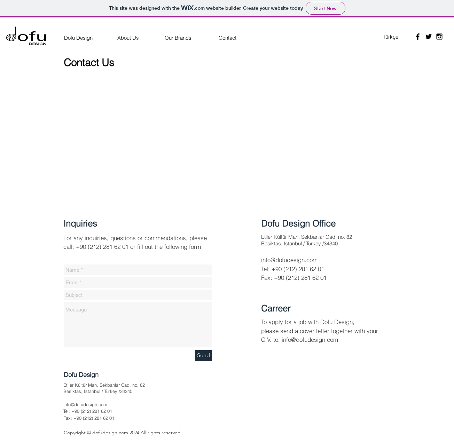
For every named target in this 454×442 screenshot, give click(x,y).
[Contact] (227, 38)
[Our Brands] (178, 38)
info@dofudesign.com (289, 259)
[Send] (203, 355)
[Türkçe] (390, 37)
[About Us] (128, 38)
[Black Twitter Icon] (428, 36)
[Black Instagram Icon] (439, 36)
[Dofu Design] (78, 38)
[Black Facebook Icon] (418, 36)
